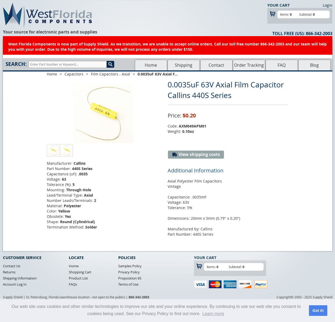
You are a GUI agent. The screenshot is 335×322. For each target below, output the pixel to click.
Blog (314, 65)
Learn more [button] (213, 313)
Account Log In (15, 284)
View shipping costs (196, 154)
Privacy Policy (129, 272)
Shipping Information (20, 278)
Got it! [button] (318, 310)
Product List (78, 278)
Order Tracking (249, 65)
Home (151, 65)
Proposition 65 (129, 278)
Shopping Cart (80, 272)
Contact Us (11, 266)
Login (327, 5)
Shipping (183, 65)
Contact (216, 65)
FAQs (73, 284)
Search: (16, 64)
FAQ (282, 65)
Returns (9, 272)
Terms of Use (128, 284)
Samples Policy (130, 266)
